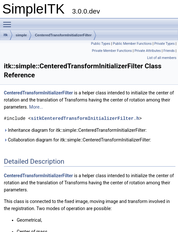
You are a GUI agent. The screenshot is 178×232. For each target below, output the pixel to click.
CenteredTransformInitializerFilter (63, 35)
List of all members (161, 58)
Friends (169, 51)
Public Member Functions (132, 44)
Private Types (164, 44)
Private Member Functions (112, 51)
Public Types (100, 44)
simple (21, 35)
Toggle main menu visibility (8, 21)
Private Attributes (148, 51)
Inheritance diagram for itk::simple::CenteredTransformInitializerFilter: (75, 130)
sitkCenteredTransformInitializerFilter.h (85, 118)
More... (36, 107)
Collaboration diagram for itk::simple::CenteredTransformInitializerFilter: (77, 139)
